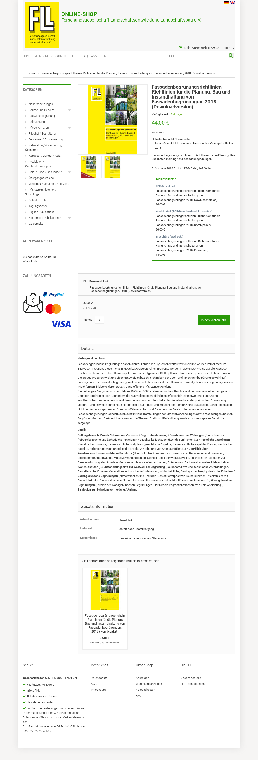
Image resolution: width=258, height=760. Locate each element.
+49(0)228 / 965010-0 (40, 684)
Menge (87, 319)
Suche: (172, 56)
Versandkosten (112, 643)
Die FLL (74, 56)
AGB (94, 683)
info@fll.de (33, 690)
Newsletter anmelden (40, 702)
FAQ (85, 56)
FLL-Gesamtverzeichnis (42, 696)
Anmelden (98, 56)
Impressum (98, 689)
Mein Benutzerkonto (50, 56)
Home (27, 56)
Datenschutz (99, 678)
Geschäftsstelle (191, 678)
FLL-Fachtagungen (193, 683)
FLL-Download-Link (96, 281)
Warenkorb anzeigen (149, 683)
